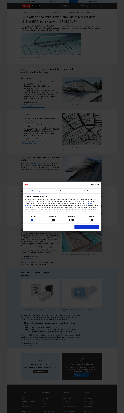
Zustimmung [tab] (36, 191)
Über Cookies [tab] (88, 191)
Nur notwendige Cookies (61, 227)
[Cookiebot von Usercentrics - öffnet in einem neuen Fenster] (91, 185)
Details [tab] (62, 191)
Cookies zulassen (86, 227)
